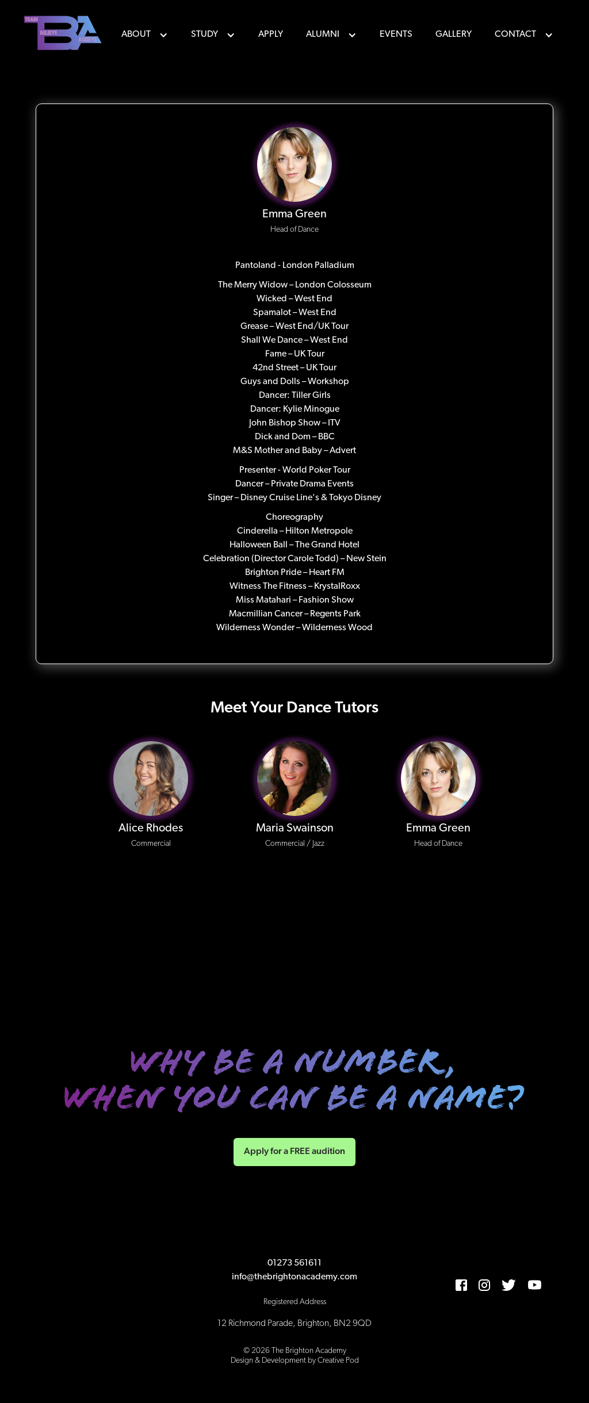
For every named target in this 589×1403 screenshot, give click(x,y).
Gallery (453, 34)
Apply (270, 34)
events (396, 34)
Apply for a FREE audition (294, 1151)
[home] (64, 34)
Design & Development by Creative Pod (295, 1360)
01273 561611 (294, 1263)
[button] (144, 34)
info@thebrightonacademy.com (294, 1277)
